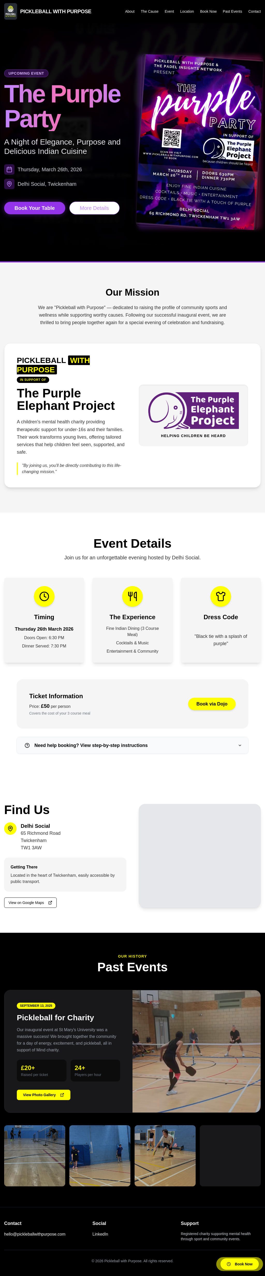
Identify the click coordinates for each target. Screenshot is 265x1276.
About (130, 11)
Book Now (208, 11)
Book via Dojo (211, 704)
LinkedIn (100, 1234)
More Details (94, 208)
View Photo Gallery (43, 1095)
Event (169, 11)
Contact (254, 11)
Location (187, 11)
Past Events (232, 11)
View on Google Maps (30, 903)
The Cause (149, 11)
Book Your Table (34, 208)
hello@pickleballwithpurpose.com (34, 1234)
